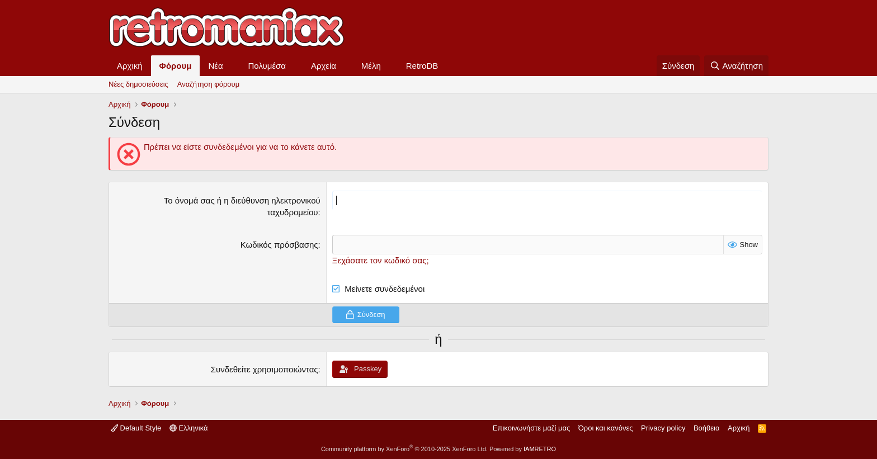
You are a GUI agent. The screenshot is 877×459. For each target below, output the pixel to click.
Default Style (136, 428)
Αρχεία (323, 65)
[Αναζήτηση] (736, 65)
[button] (232, 65)
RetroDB (422, 65)
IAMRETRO (540, 449)
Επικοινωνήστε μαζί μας (531, 428)
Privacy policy (663, 428)
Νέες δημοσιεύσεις (138, 84)
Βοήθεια (707, 428)
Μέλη (371, 65)
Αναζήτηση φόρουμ (208, 84)
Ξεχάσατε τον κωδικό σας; (380, 260)
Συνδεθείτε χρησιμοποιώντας (264, 369)
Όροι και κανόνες (605, 428)
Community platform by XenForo (404, 449)
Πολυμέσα (267, 65)
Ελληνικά (188, 428)
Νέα (215, 65)
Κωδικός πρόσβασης (279, 244)
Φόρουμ (175, 65)
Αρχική (130, 65)
